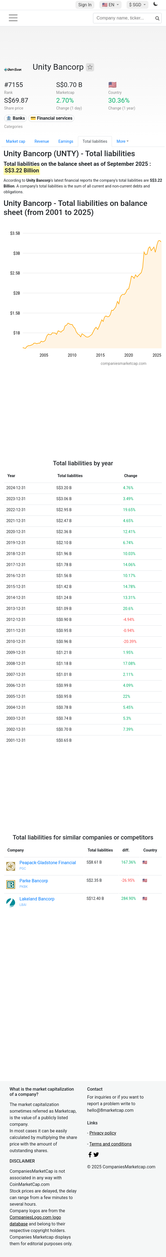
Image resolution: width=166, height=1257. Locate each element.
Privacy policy (102, 1133)
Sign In (84, 4)
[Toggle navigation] (13, 17)
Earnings (65, 141)
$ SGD (135, 4)
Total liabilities (95, 141)
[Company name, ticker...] (127, 18)
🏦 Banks (15, 118)
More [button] (121, 141)
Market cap (15, 141)
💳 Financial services (51, 118)
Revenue (42, 141)
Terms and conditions (110, 1144)
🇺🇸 (108, 4)
